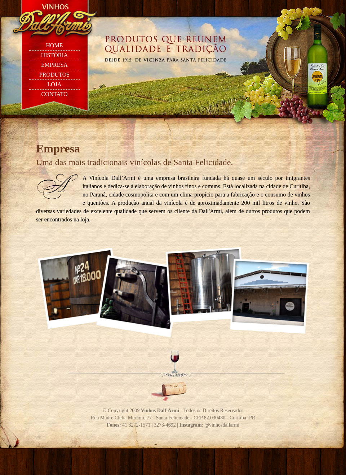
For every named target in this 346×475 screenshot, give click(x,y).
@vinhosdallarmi (221, 425)
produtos (54, 75)
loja (54, 84)
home (54, 45)
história (54, 55)
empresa (54, 65)
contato (54, 94)
